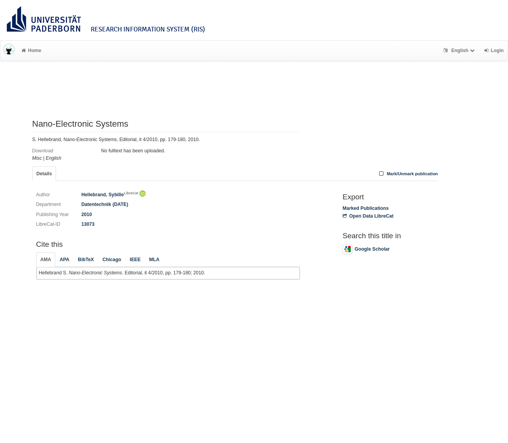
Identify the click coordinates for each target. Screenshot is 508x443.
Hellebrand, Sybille (109, 194)
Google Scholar (366, 249)
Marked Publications (366, 208)
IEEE (135, 259)
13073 (88, 224)
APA (64, 259)
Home (31, 50)
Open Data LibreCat (368, 216)
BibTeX (86, 259)
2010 (86, 214)
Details (44, 173)
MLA (154, 259)
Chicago (111, 259)
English (459, 50)
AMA (45, 259)
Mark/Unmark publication (408, 173)
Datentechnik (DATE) (104, 204)
